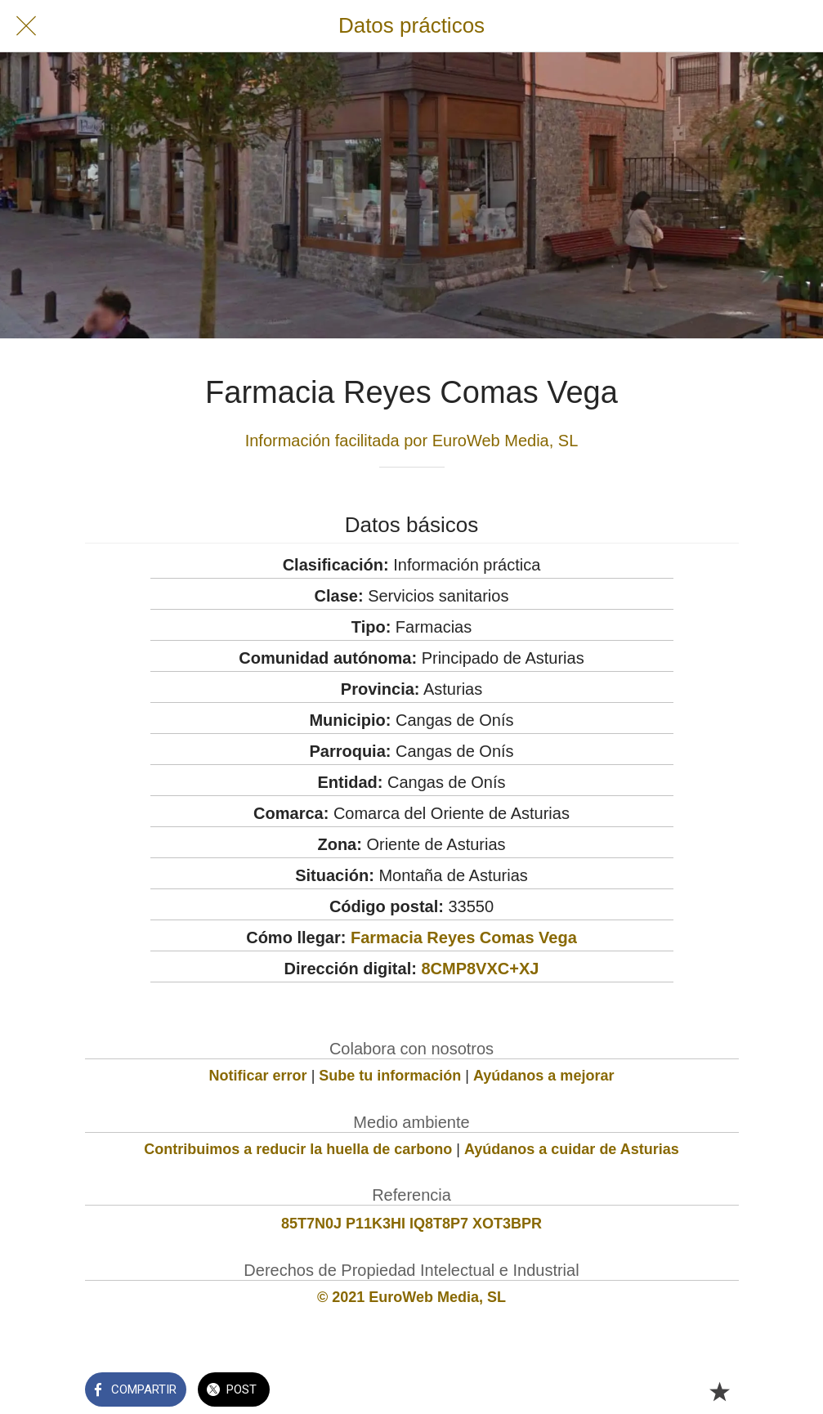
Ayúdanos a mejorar (543, 1075)
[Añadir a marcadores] (719, 1391)
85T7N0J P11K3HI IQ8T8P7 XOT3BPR (411, 1223)
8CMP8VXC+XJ (480, 969)
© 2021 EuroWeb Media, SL (411, 1297)
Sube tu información (390, 1075)
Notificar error (258, 1075)
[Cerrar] (26, 26)
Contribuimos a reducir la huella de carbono (298, 1149)
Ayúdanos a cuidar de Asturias (571, 1149)
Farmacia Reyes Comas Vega (464, 937)
